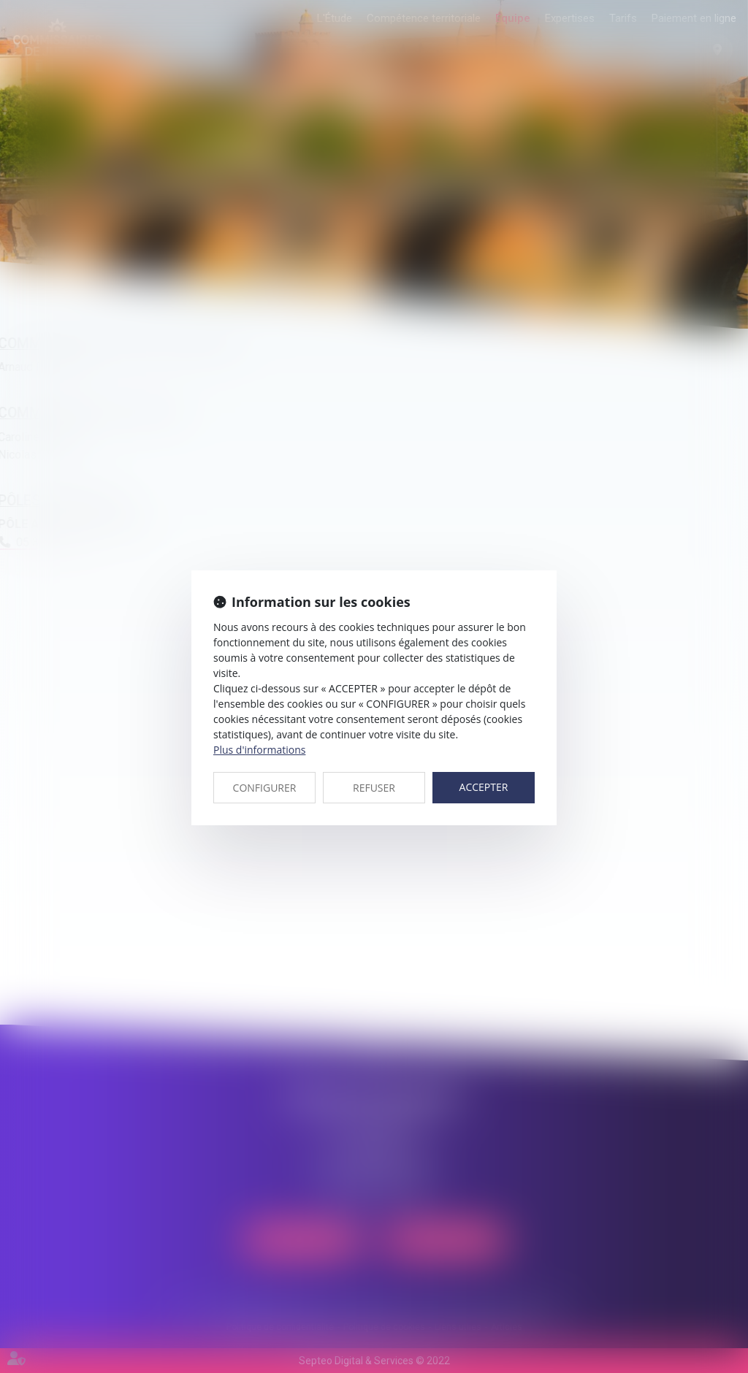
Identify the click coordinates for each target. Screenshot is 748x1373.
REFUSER (374, 788)
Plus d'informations (259, 750)
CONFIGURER (265, 788)
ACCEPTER (483, 787)
